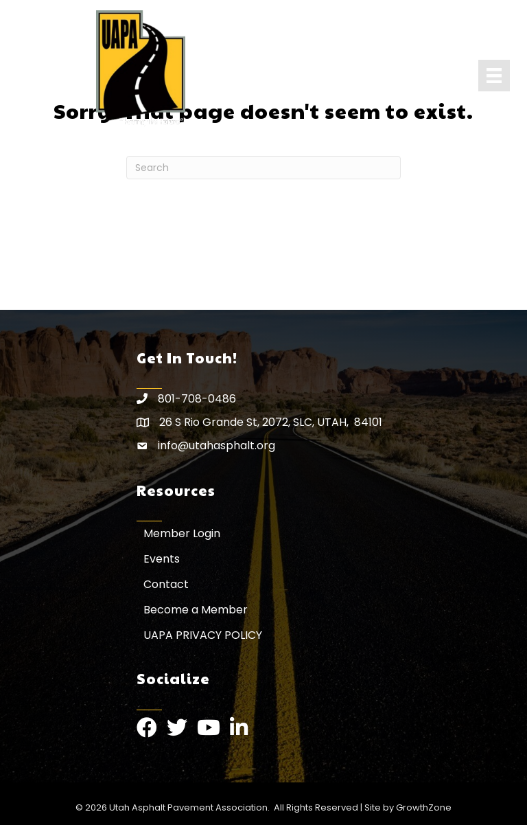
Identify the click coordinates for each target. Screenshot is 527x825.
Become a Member (195, 610)
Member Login (181, 533)
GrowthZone (424, 807)
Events (161, 559)
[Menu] (494, 75)
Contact (166, 584)
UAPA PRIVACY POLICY (202, 635)
